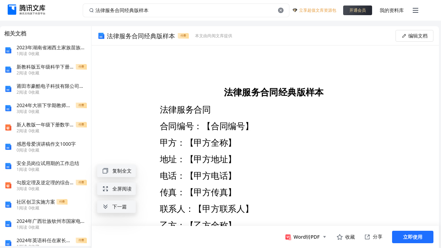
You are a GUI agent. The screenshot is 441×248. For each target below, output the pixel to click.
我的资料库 (392, 10)
